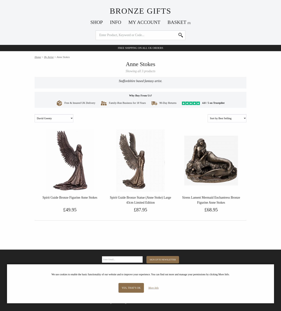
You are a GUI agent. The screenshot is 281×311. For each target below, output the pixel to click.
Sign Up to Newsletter (163, 259)
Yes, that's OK (131, 287)
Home (38, 57)
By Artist (49, 57)
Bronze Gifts (140, 10)
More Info (153, 287)
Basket (179, 22)
